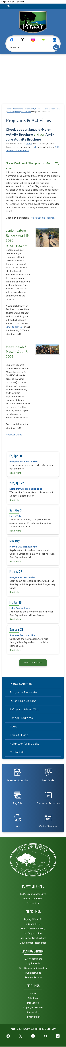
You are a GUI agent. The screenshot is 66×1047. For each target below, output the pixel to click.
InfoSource (33, 1002)
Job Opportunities (33, 933)
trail (34, 147)
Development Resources (33, 942)
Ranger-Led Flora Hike (22, 577)
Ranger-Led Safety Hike (23, 461)
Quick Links (33, 911)
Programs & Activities (24, 692)
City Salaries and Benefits (33, 968)
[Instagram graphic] (33, 40)
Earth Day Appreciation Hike (25, 488)
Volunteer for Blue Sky (24, 743)
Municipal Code (33, 972)
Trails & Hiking (19, 735)
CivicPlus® (50, 1028)
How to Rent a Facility (33, 928)
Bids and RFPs (33, 924)
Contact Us (17, 752)
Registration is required (42, 217)
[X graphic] (22, 40)
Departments (17, 109)
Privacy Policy (33, 1016)
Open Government (33, 951)
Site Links (33, 985)
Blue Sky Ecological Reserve (19, 111)
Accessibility (33, 1012)
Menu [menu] (9, 6)
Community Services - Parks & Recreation (42, 109)
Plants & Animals (21, 683)
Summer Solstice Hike (22, 635)
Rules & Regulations (23, 700)
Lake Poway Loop (19, 608)
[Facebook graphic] (11, 40)
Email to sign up (14, 327)
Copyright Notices (33, 1007)
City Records (33, 963)
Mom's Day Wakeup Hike (23, 546)
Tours (13, 726)
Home (8, 109)
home (29, 143)
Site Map (33, 998)
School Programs (21, 717)
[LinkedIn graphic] (54, 40)
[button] (56, 47)
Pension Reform (33, 977)
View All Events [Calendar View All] (33, 662)
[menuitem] (33, 684)
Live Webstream (33, 958)
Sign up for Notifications (33, 938)
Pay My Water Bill (33, 919)
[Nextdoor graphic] (43, 40)
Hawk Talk (15, 516)
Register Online (14, 434)
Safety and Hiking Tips (24, 709)
